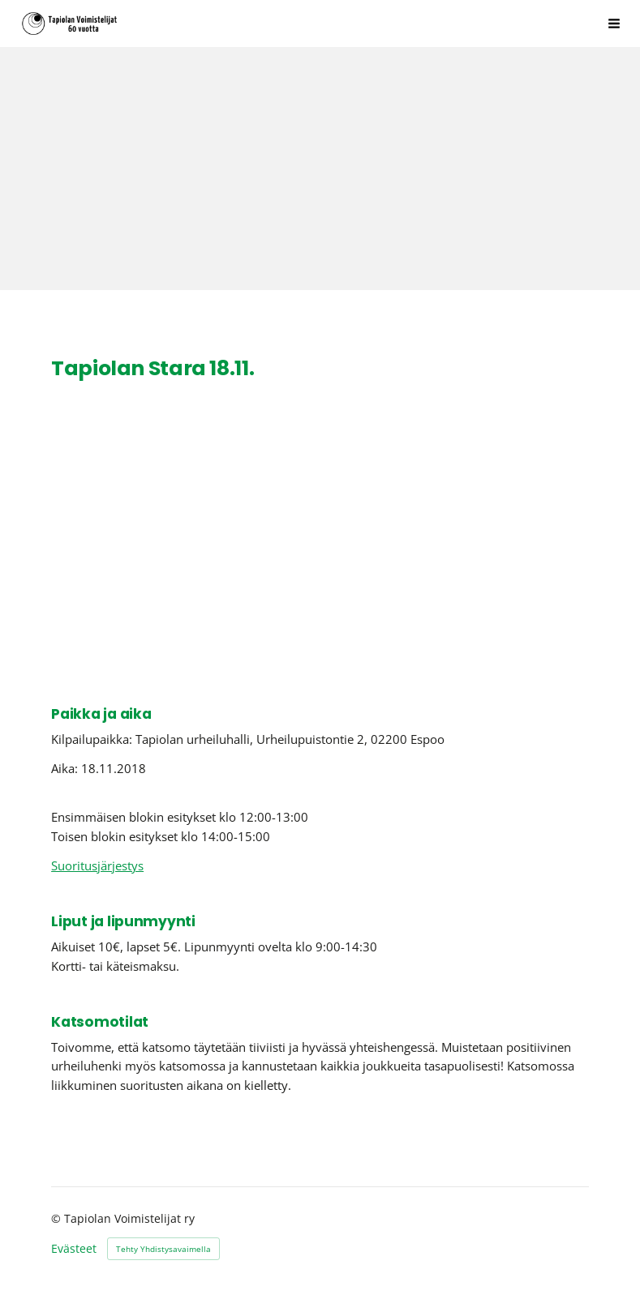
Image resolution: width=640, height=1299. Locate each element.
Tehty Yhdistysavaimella (163, 1248)
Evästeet (74, 1248)
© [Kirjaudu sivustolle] (57, 1218)
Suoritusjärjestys (97, 865)
